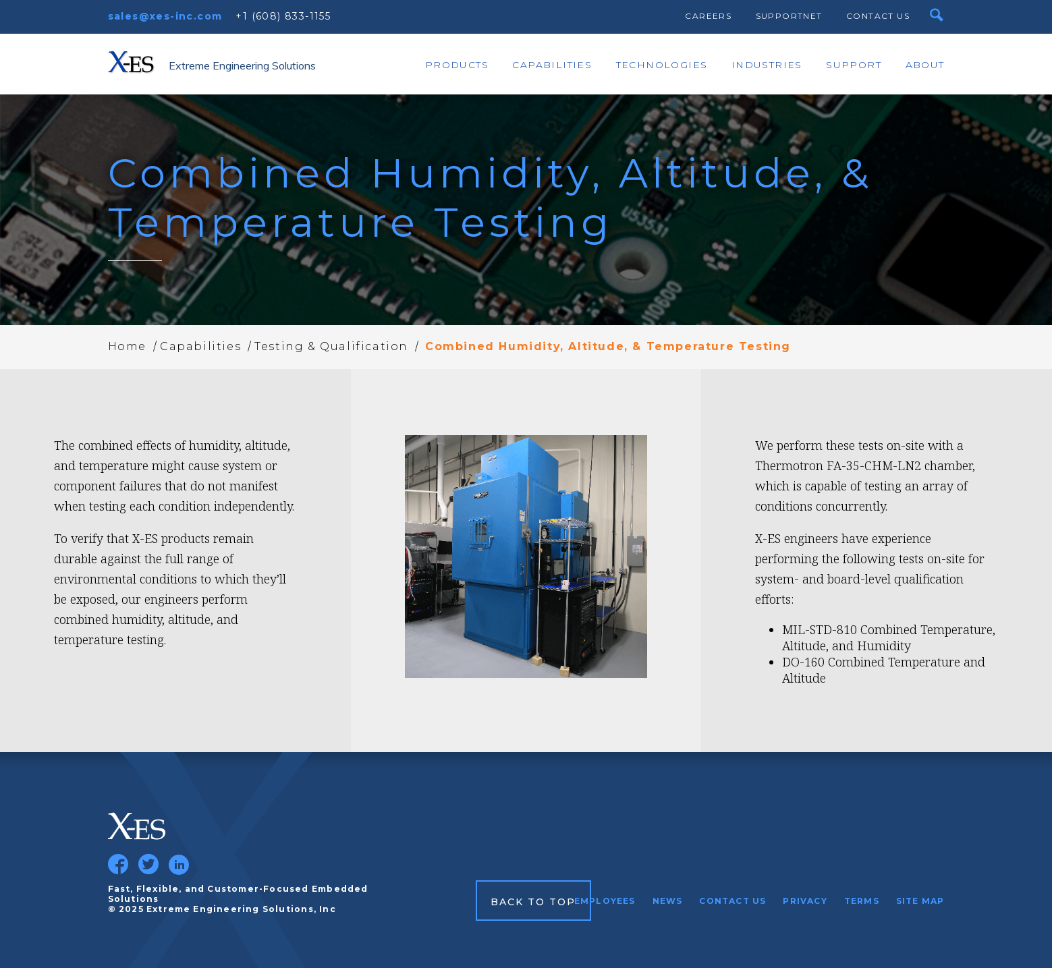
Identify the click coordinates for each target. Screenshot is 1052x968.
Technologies (662, 65)
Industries (766, 65)
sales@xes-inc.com (165, 16)
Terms (861, 901)
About (925, 65)
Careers (708, 16)
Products (457, 65)
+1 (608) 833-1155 (283, 16)
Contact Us (878, 16)
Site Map (920, 901)
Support (853, 65)
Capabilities (552, 65)
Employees (605, 901)
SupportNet (789, 16)
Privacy (805, 901)
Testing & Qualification (331, 346)
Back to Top (533, 902)
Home (127, 346)
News (668, 901)
